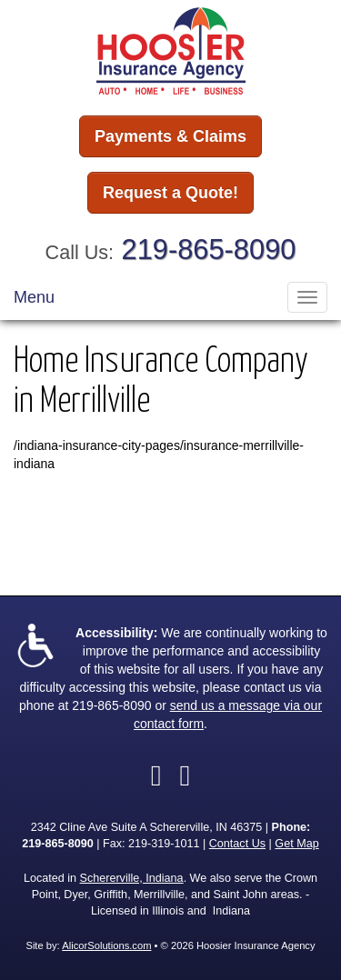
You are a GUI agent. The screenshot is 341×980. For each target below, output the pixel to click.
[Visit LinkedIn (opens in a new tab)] (185, 775)
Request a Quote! (170, 193)
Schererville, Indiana (132, 878)
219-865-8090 (209, 249)
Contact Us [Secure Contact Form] (237, 843)
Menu (34, 297)
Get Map (296, 843)
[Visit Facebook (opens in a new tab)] (156, 775)
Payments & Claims (170, 136)
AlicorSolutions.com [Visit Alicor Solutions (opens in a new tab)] (106, 945)
